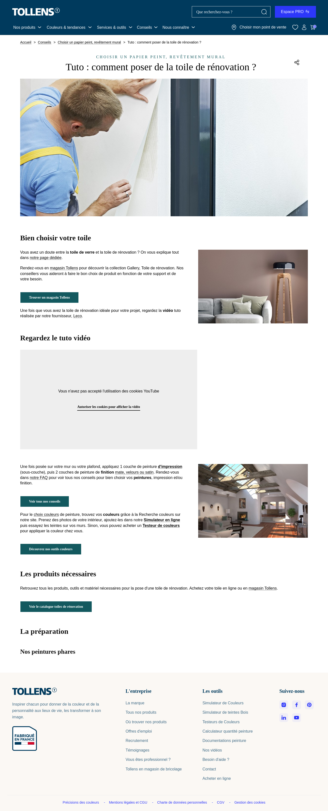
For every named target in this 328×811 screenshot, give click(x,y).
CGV (221, 802)
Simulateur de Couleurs (222, 703)
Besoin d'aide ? (215, 759)
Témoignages (137, 750)
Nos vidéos (212, 750)
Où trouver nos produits (146, 722)
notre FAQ (39, 478)
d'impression (170, 467)
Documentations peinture (224, 741)
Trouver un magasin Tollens (49, 297)
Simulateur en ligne (162, 520)
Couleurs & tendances (66, 27)
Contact (209, 769)
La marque (135, 703)
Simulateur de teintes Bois (225, 712)
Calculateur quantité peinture (227, 731)
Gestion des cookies (249, 802)
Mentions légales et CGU (128, 802)
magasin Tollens (64, 268)
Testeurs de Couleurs (220, 722)
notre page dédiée (45, 258)
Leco (77, 316)
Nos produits (24, 27)
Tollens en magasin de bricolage (154, 769)
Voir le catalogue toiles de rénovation (56, 606)
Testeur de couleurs (161, 526)
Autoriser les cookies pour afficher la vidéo (108, 407)
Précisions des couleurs (81, 802)
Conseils (144, 27)
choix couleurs (46, 515)
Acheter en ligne (216, 778)
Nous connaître (176, 27)
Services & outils (111, 27)
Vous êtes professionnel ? (148, 759)
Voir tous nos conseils (44, 501)
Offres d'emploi (139, 731)
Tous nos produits (141, 712)
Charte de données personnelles (182, 802)
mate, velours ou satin (134, 472)
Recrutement (137, 741)
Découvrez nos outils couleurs (51, 549)
